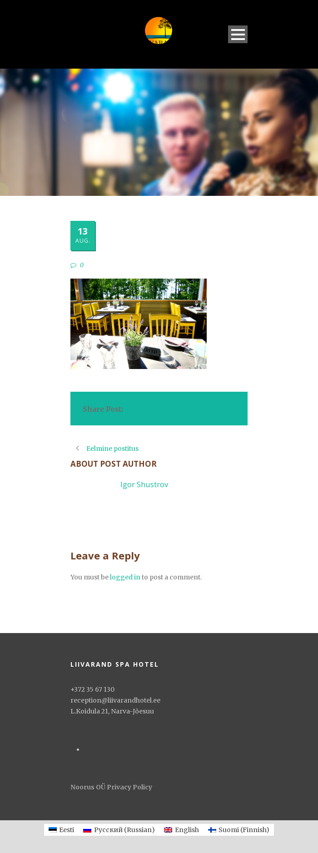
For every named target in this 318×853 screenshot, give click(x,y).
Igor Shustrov (144, 484)
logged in (125, 577)
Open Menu (238, 34)
